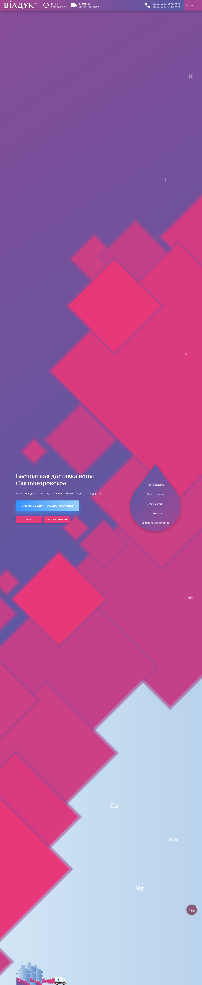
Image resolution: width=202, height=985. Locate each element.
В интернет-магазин (57, 519)
